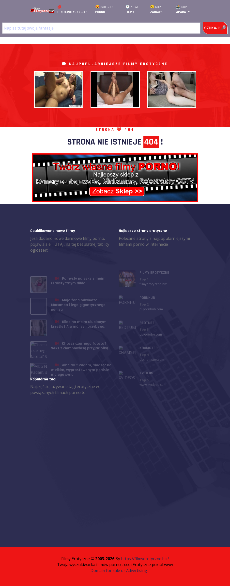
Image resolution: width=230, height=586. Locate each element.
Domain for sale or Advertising (119, 570)
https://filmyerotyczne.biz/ (145, 558)
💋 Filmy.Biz (72, 9)
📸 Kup (183, 9)
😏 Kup (157, 9)
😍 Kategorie (105, 9)
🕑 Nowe (132, 9)
